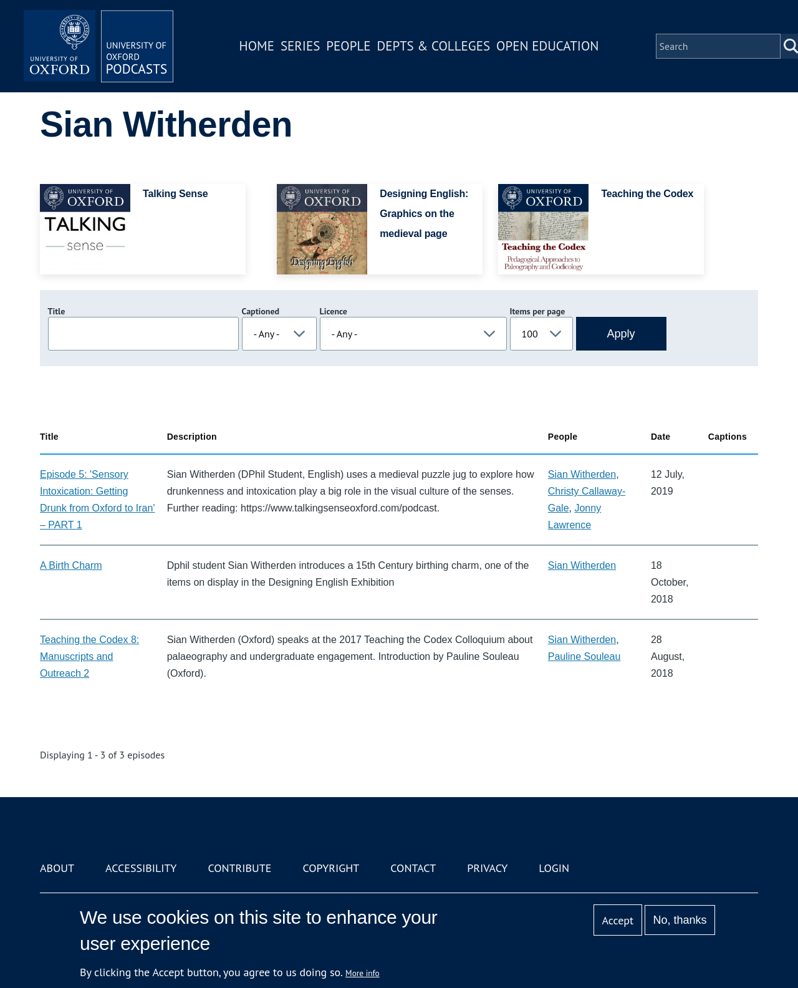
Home (256, 45)
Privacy (487, 868)
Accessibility (140, 868)
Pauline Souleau (584, 656)
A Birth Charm (71, 565)
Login (554, 868)
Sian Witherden (582, 474)
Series (300, 45)
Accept (617, 920)
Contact (413, 868)
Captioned (261, 311)
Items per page (537, 311)
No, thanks (679, 920)
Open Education (547, 45)
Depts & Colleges (434, 45)
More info (362, 973)
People (348, 45)
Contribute (239, 868)
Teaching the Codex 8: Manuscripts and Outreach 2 (89, 656)
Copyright (330, 868)
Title (56, 311)
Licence (333, 311)
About (57, 868)
